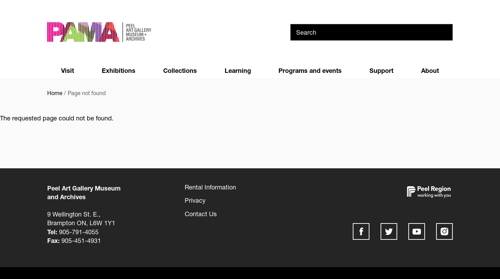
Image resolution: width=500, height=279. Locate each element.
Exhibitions (118, 70)
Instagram (444, 231)
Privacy (195, 200)
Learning (238, 70)
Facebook (361, 231)
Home (54, 93)
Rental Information (210, 187)
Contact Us (201, 214)
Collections (180, 70)
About (430, 70)
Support (381, 70)
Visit (67, 70)
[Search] (371, 32)
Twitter (389, 231)
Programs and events (310, 70)
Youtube (416, 231)
